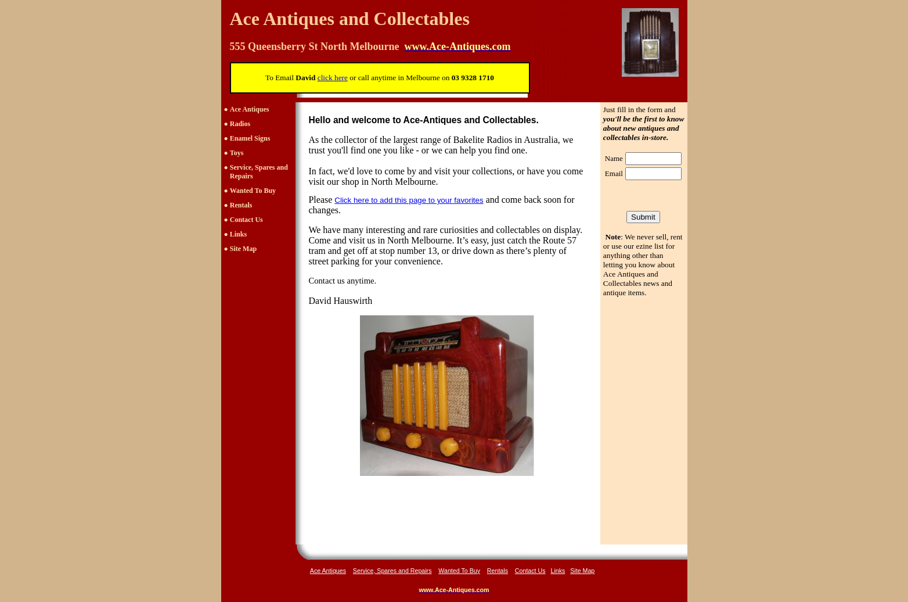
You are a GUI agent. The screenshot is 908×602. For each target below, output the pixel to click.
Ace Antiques (249, 109)
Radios (240, 124)
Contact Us (246, 220)
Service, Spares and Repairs (392, 570)
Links (238, 234)
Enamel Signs (250, 138)
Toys (237, 153)
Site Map (243, 249)
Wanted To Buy (253, 191)
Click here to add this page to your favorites (408, 200)
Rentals (241, 205)
